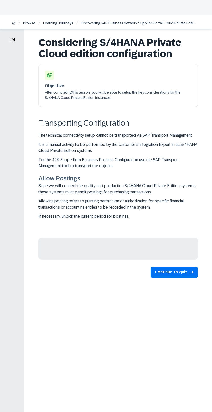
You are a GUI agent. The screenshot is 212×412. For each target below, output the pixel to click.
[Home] (13, 23)
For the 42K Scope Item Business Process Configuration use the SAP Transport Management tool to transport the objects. (108, 163)
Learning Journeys (58, 23)
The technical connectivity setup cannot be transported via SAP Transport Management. (115, 135)
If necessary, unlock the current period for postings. (83, 216)
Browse (29, 23)
